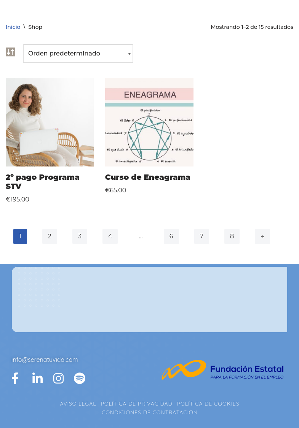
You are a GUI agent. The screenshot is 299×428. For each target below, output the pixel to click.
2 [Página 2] (49, 236)
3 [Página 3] (80, 236)
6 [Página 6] (171, 236)
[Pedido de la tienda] (78, 53)
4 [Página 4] (110, 236)
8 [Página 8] (232, 236)
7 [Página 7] (201, 236)
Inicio (13, 27)
